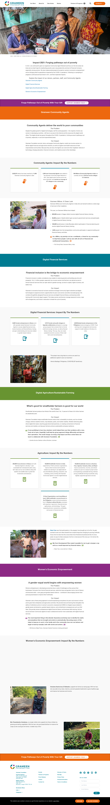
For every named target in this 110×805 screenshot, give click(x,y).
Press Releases (42, 777)
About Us (41, 3)
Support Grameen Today (77, 103)
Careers (40, 779)
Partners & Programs (43, 774)
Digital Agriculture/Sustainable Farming (37, 89)
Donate (99, 3)
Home (11, 56)
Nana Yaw (55, 530)
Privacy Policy (60, 777)
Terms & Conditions (62, 782)
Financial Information (62, 779)
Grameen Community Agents (34, 82)
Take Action (50, 3)
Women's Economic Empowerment (36, 93)
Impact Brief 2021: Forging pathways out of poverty (25, 56)
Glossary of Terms (61, 772)
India (18, 790)
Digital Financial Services (33, 86)
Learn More (56, 801)
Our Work (33, 3)
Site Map (59, 774)
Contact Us (41, 782)
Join (96, 793)
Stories (59, 3)
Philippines (19, 792)
